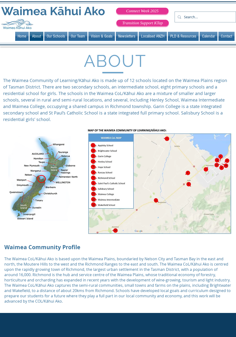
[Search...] (205, 17)
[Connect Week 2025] (142, 11)
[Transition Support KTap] (142, 23)
